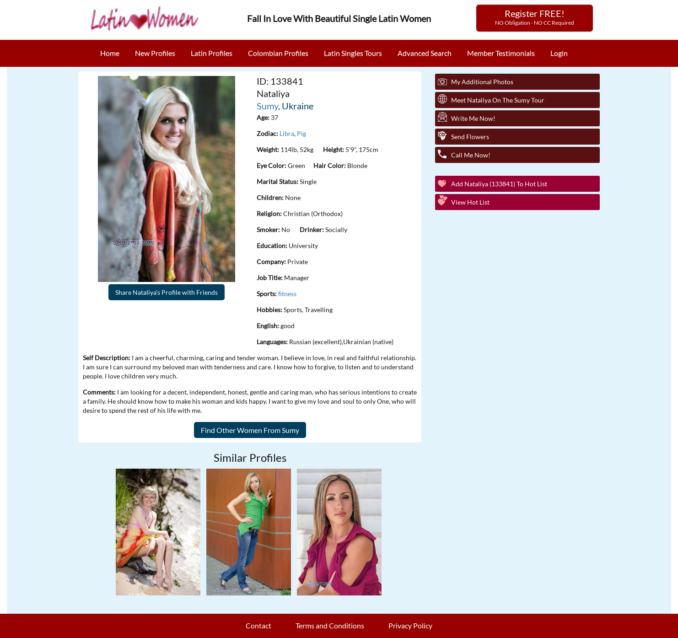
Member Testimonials (501, 53)
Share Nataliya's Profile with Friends (166, 292)
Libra (287, 133)
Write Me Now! (473, 118)
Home (109, 53)
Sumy (267, 105)
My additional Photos (482, 82)
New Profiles (155, 53)
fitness (287, 293)
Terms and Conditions (330, 625)
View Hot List (470, 202)
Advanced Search (425, 53)
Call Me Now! (470, 155)
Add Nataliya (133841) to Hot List (499, 184)
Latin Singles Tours (353, 53)
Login (559, 53)
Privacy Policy (410, 625)
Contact (258, 625)
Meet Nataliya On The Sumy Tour (497, 100)
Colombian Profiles (278, 53)
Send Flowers (470, 137)
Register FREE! (534, 17)
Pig (301, 133)
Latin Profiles (211, 53)
